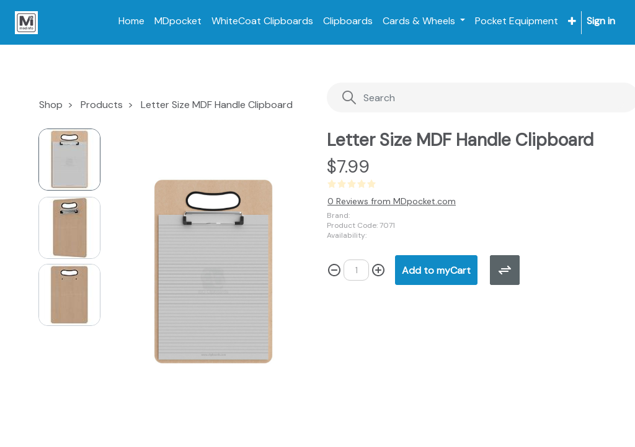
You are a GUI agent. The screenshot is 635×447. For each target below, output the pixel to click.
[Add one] (378, 270)
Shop (51, 104)
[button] (572, 21)
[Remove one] (334, 270)
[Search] (483, 98)
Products (102, 104)
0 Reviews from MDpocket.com (391, 201)
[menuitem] (131, 21)
